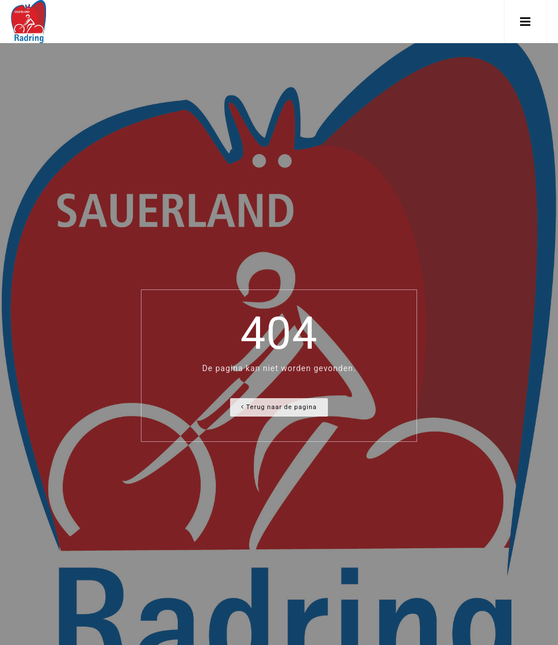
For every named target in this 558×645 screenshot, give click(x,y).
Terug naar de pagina (278, 407)
